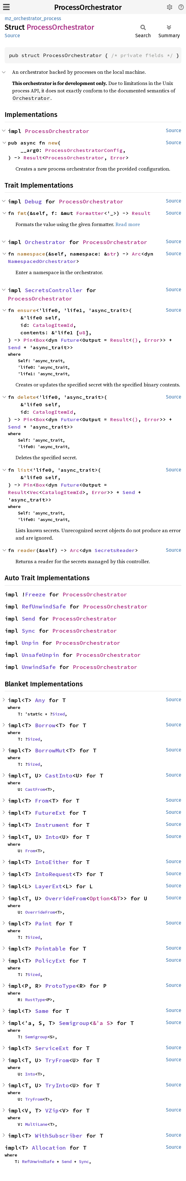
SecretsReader (115, 550)
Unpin (30, 642)
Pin (28, 340)
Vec (34, 492)
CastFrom (35, 789)
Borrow (45, 725)
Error (118, 157)
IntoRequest (53, 874)
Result (33, 157)
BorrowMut (50, 750)
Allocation (49, 1147)
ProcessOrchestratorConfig (84, 150)
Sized (58, 714)
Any (40, 700)
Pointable (50, 948)
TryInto (57, 1085)
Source (12, 35)
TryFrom (57, 1060)
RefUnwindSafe (44, 606)
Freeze (35, 594)
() (135, 340)
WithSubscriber (59, 1135)
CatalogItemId (53, 325)
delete (26, 397)
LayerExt (48, 886)
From (42, 800)
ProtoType (60, 985)
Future (70, 340)
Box (40, 340)
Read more (127, 224)
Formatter (90, 213)
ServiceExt (52, 1048)
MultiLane (36, 1124)
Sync (28, 630)
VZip (52, 1110)
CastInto (58, 775)
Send (14, 347)
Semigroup (74, 1023)
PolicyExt (50, 960)
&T (116, 898)
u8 (82, 332)
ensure (26, 310)
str (111, 254)
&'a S (101, 1023)
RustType (35, 999)
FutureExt (50, 812)
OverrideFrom (65, 898)
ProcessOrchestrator (88, 7)
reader (26, 550)
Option (99, 898)
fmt (22, 213)
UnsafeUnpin (40, 654)
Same (42, 1010)
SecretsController (54, 290)
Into (52, 836)
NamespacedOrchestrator (42, 261)
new (53, 143)
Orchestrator (45, 242)
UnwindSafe (39, 667)
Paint (43, 923)
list (23, 470)
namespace (31, 254)
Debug (33, 201)
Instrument (52, 824)
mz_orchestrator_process (33, 18)
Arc (136, 254)
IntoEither (52, 862)
